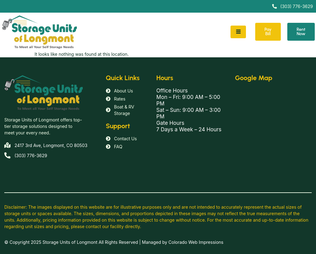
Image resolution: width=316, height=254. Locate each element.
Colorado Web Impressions (195, 242)
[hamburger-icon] (238, 32)
